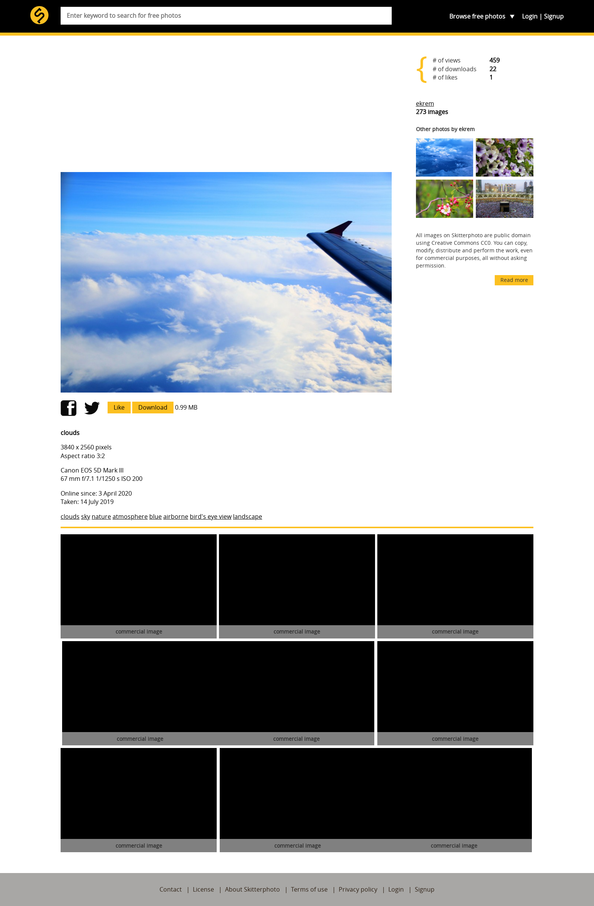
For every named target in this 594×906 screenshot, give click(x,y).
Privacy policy (358, 889)
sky (85, 516)
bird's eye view (210, 516)
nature (101, 516)
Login (530, 16)
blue (155, 516)
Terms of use (309, 889)
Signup (554, 16)
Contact (170, 889)
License (203, 889)
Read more (514, 279)
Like (119, 407)
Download (152, 407)
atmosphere (130, 516)
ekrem (425, 103)
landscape (247, 516)
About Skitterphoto (252, 889)
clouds (70, 516)
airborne (175, 516)
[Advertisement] (226, 107)
